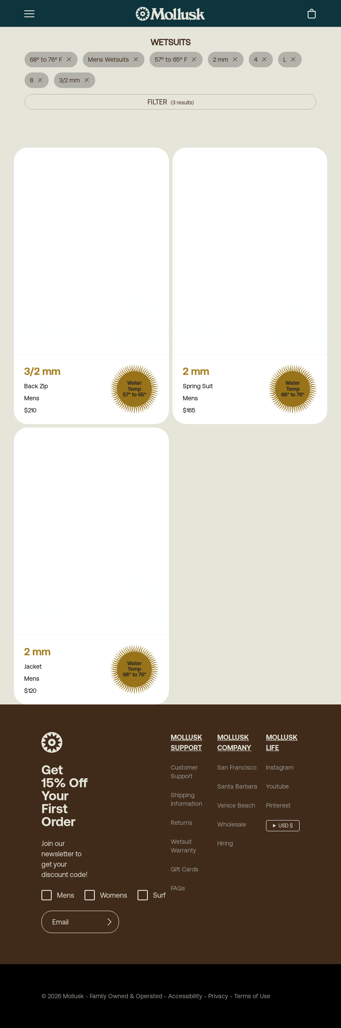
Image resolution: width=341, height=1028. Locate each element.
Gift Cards (184, 871)
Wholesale (231, 826)
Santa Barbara (237, 788)
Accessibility (182, 997)
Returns (181, 824)
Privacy (218, 997)
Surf (152, 897)
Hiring (225, 845)
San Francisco (237, 769)
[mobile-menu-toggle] (29, 13)
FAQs (178, 890)
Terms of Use (252, 997)
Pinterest (278, 807)
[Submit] (109, 923)
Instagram (280, 769)
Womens (105, 897)
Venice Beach (236, 807)
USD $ (285, 827)
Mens (57, 897)
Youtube (277, 788)
